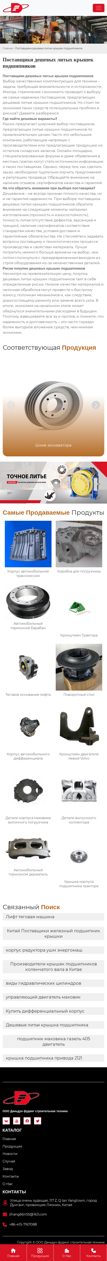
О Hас (67, 1252)
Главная (8, 48)
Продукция (40, 1252)
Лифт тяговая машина (30, 916)
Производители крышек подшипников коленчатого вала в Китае (53, 966)
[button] (96, 405)
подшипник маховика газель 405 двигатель (53, 1041)
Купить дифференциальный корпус (45, 1011)
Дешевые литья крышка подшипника (47, 1024)
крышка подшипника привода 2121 (44, 1058)
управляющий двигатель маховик (43, 997)
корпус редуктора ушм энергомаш (44, 950)
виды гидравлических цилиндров (43, 983)
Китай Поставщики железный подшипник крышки (53, 933)
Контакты (93, 1252)
